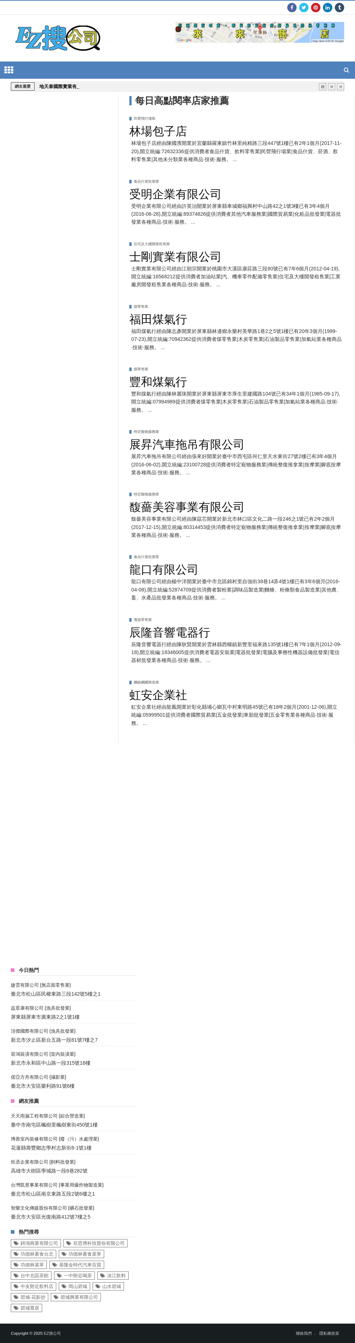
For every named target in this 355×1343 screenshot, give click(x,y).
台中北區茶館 (35, 1275)
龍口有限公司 (164, 568)
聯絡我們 (304, 1333)
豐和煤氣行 (158, 380)
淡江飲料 (116, 1275)
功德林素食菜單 (84, 1254)
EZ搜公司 (52, 1333)
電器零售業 (143, 620)
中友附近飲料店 (37, 1286)
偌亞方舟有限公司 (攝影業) (38, 1076)
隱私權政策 (329, 1333)
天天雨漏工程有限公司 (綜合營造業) (48, 1115)
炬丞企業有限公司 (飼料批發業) (43, 1161)
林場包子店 (158, 129)
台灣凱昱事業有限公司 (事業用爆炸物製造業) (57, 1184)
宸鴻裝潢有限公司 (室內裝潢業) (43, 1053)
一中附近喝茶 (78, 1275)
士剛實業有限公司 (175, 255)
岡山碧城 (77, 1286)
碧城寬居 (30, 1308)
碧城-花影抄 (33, 1297)
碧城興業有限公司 (79, 1297)
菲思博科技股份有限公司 (99, 1243)
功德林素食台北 (37, 1254)
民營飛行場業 (144, 118)
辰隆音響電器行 (169, 631)
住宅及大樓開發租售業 (152, 244)
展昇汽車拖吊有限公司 (187, 443)
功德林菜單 (32, 1264)
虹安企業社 (158, 693)
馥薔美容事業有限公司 (187, 505)
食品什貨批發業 (146, 181)
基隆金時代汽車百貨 (80, 1264)
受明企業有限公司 (175, 192)
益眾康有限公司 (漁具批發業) (41, 1007)
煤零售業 (141, 307)
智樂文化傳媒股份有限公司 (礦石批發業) (52, 1207)
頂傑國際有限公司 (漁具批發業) (43, 1030)
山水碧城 (111, 1286)
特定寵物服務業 (146, 432)
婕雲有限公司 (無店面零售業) (41, 984)
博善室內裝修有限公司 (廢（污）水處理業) (55, 1138)
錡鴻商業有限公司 (39, 1243)
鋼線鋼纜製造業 (146, 682)
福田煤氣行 (158, 317)
